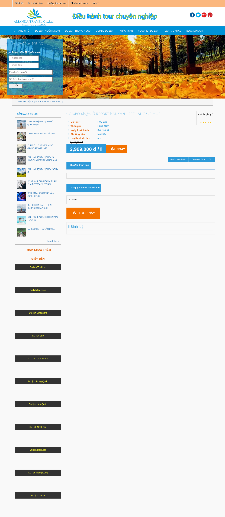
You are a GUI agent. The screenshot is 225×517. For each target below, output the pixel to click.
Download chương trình (202, 159)
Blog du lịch (195, 31)
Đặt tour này (83, 213)
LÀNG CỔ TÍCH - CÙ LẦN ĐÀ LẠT (41, 229)
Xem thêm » (53, 241)
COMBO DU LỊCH (105, 31)
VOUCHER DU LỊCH (148, 31)
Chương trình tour (78, 165)
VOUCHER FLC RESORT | (49, 101)
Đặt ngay (123, 148)
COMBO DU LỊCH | (25, 101)
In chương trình (177, 159)
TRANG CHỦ (21, 31)
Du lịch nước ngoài (47, 31)
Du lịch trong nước (78, 31)
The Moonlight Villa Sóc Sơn (41, 133)
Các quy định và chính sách (84, 187)
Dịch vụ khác (173, 31)
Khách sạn (126, 31)
